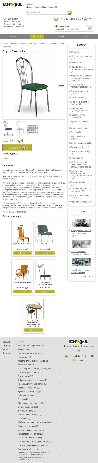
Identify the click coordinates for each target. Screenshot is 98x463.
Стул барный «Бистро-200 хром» (45, 283)
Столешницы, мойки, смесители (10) (81, 190)
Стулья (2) (76, 132)
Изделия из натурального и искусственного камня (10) (81, 174)
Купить (22, 253)
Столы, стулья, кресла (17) (30, 372)
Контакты (85, 36)
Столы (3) (75, 52)
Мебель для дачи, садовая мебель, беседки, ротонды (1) (81, 164)
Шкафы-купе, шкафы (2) (29, 415)
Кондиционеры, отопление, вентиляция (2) (82, 69)
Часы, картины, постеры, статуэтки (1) (81, 86)
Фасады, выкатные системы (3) (80, 196)
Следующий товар (57, 43)
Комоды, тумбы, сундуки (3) (78, 116)
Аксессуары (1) (78, 63)
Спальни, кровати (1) (81, 143)
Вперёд (61, 86)
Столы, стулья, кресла (29, 43)
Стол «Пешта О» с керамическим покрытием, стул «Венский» (33, 323)
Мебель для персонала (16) (31, 345)
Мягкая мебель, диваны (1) (78, 137)
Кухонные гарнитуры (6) (29, 392)
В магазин (33, 330)
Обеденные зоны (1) (80, 128)
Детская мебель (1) (80, 147)
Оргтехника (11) (78, 98)
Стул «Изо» (45, 244)
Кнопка (5, 43)
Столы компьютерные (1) (30, 438)
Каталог (37, 36)
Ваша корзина (62, 26)
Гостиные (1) (77, 158)
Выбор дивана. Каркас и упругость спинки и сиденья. (81, 233)
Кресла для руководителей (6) (79, 109)
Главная (12, 36)
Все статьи (88, 276)
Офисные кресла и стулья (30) (80, 103)
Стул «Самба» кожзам (22, 282)
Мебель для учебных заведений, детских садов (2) (81, 78)
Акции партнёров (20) (81, 202)
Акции (61, 36)
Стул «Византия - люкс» (22, 244)
